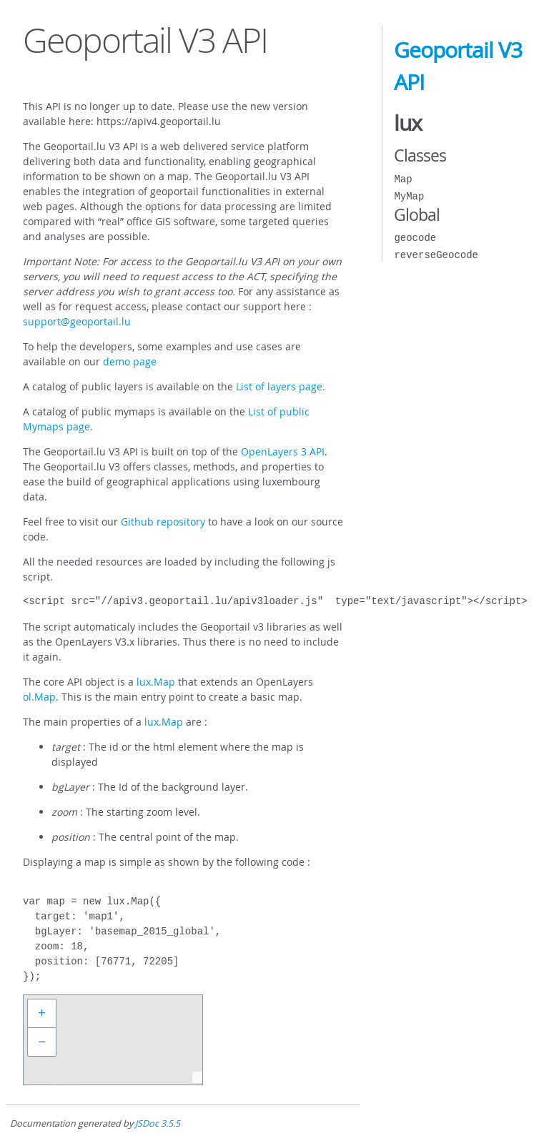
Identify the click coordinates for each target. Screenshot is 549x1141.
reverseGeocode (436, 255)
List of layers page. (280, 386)
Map (403, 179)
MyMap (409, 196)
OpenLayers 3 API (283, 451)
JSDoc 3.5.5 (157, 1123)
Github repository (163, 521)
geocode (415, 237)
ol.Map (39, 696)
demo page (130, 361)
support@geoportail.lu (77, 321)
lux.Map (156, 681)
